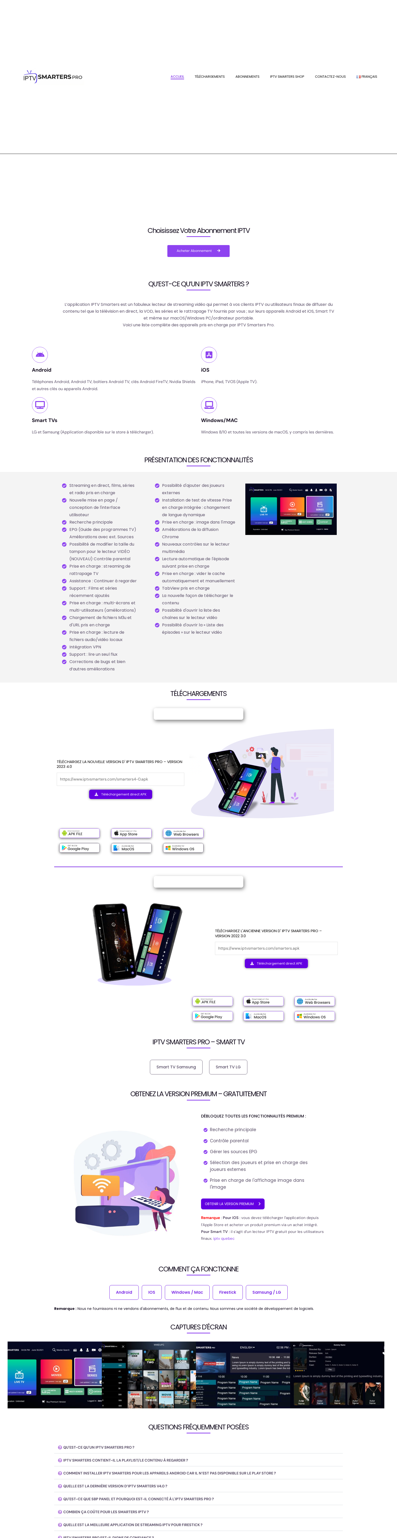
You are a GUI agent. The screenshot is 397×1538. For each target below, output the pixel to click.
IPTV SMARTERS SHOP (287, 76)
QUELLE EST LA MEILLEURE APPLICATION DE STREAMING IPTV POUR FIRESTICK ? (141, 1525)
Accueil (177, 76)
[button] (198, 1448)
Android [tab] (124, 1293)
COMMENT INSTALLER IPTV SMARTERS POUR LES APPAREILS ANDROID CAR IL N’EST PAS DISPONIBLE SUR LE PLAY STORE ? (182, 1473)
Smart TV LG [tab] (228, 1068)
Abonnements (247, 76)
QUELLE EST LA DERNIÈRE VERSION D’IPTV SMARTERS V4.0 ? (121, 1486)
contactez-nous (330, 76)
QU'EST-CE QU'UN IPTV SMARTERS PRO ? (103, 1448)
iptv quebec (223, 1239)
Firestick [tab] (227, 1293)
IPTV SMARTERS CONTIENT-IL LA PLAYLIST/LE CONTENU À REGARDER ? (133, 1461)
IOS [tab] (151, 1293)
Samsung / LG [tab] (266, 1293)
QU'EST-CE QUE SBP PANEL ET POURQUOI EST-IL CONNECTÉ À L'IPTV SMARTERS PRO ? (148, 1499)
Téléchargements (210, 76)
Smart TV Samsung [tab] (176, 1068)
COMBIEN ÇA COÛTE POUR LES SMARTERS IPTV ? (111, 1512)
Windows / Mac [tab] (187, 1293)
